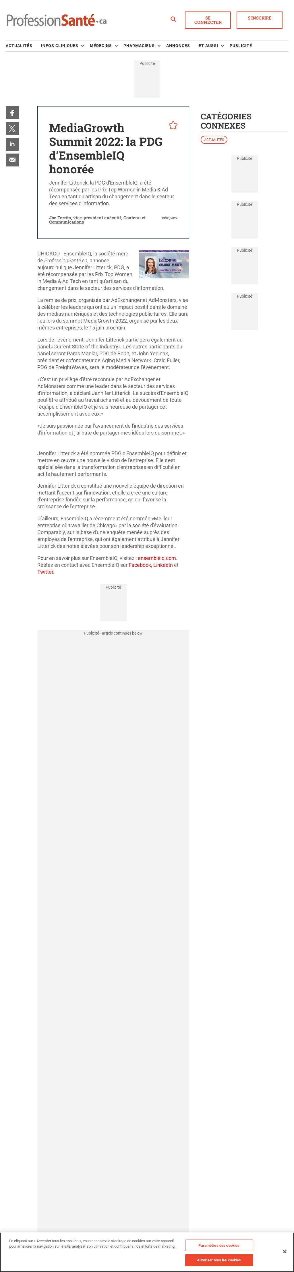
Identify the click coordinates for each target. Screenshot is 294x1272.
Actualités (214, 140)
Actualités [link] (19, 45)
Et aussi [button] (208, 45)
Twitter (45, 572)
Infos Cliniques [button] (59, 45)
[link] (12, 112)
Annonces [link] (178, 45)
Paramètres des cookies (218, 1245)
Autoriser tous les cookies (219, 1260)
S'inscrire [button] (260, 18)
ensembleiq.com (157, 558)
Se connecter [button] (208, 20)
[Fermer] (284, 1251)
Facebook (140, 565)
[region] (147, 1252)
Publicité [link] (241, 45)
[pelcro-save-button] (171, 126)
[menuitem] (23, 45)
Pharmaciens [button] (139, 45)
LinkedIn (163, 565)
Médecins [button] (101, 45)
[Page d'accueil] (56, 20)
